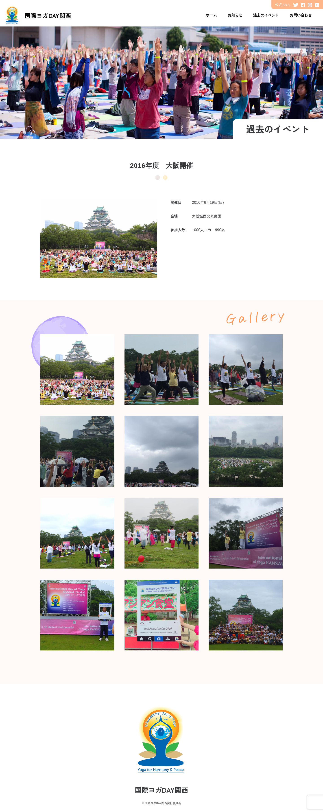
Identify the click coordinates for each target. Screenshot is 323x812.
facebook (303, 5)
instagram (310, 5)
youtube (317, 5)
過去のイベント (266, 15)
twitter (295, 5)
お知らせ (235, 15)
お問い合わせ (301, 15)
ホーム (211, 15)
